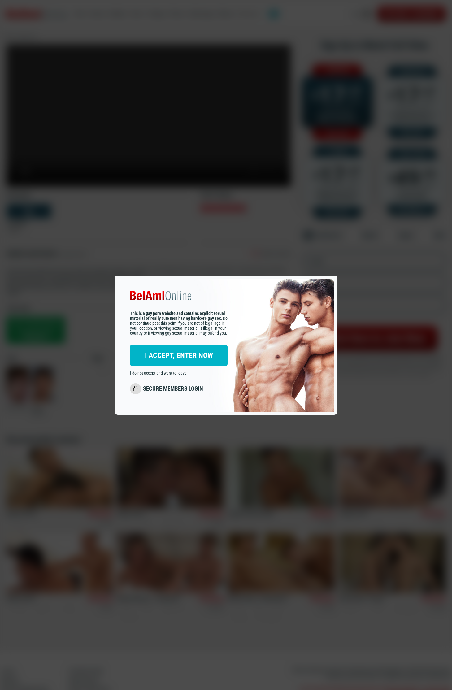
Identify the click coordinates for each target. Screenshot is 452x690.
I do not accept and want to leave (158, 373)
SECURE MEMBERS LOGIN (173, 388)
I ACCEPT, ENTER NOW (179, 355)
